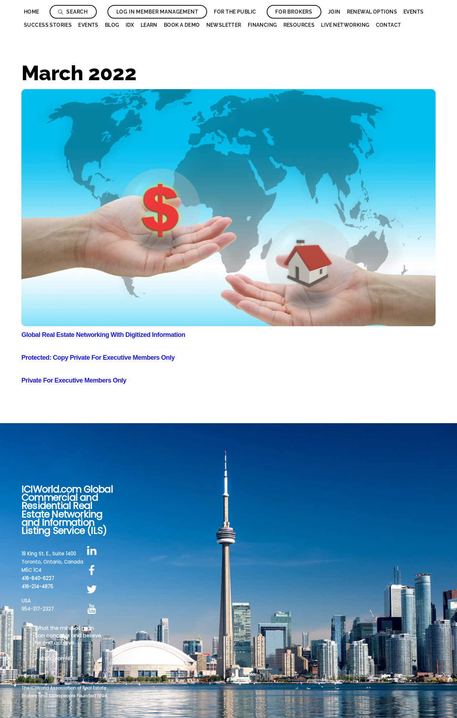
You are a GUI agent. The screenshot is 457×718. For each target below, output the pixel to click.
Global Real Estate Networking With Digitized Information (103, 334)
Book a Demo (182, 25)
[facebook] (93, 570)
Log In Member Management (157, 12)
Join (334, 12)
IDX (130, 25)
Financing (262, 25)
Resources (299, 25)
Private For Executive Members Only (73, 380)
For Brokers (293, 12)
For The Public (235, 12)
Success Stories (48, 25)
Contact (388, 25)
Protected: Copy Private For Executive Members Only (98, 357)
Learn (149, 25)
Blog (112, 25)
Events (413, 12)
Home (31, 12)
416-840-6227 (37, 578)
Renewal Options (372, 12)
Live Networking (345, 25)
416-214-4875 (37, 586)
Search (73, 12)
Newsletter (223, 25)
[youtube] (93, 609)
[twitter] (93, 589)
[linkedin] (93, 550)
